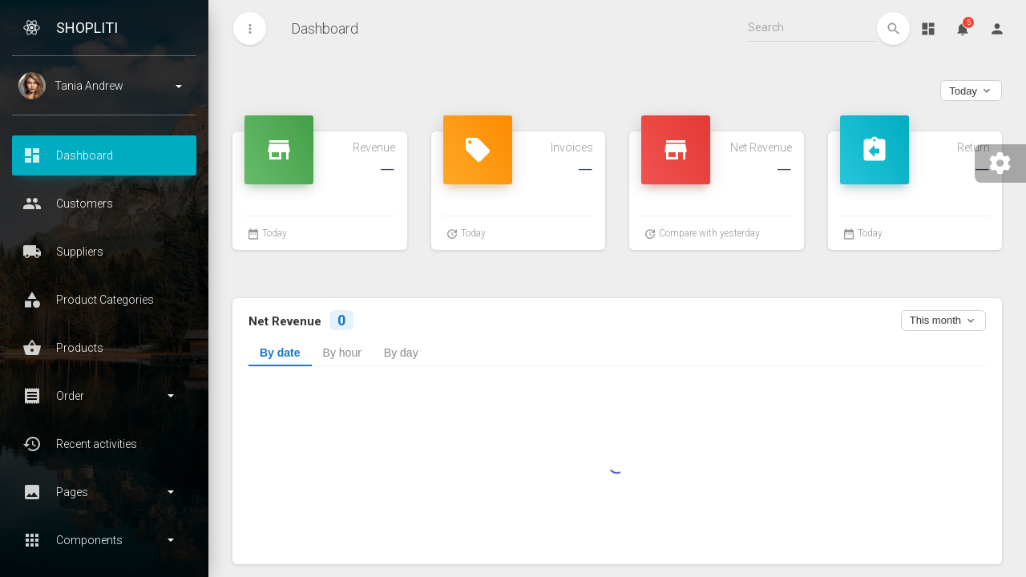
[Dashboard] (927, 28)
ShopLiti (87, 27)
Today (971, 90)
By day (401, 352)
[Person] (996, 28)
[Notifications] (962, 28)
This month (943, 320)
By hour (342, 352)
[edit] (893, 28)
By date (280, 352)
